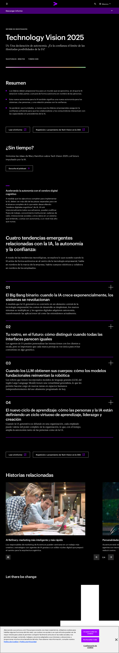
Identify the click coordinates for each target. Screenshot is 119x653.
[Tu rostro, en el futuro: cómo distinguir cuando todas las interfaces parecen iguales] (110, 326)
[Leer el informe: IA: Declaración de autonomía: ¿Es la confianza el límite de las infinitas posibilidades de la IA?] (18, 129)
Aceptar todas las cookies (90, 632)
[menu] (7, 4)
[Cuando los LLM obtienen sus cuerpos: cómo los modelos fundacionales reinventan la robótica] (110, 363)
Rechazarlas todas (90, 639)
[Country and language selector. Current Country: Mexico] (105, 4)
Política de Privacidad (28, 642)
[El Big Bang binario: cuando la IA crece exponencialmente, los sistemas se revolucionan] (110, 287)
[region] (59, 639)
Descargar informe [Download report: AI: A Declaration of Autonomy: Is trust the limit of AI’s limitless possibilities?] (14, 10)
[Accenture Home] (55, 4)
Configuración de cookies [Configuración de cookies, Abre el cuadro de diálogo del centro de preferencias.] (90, 646)
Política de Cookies (11, 642)
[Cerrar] (116, 639)
